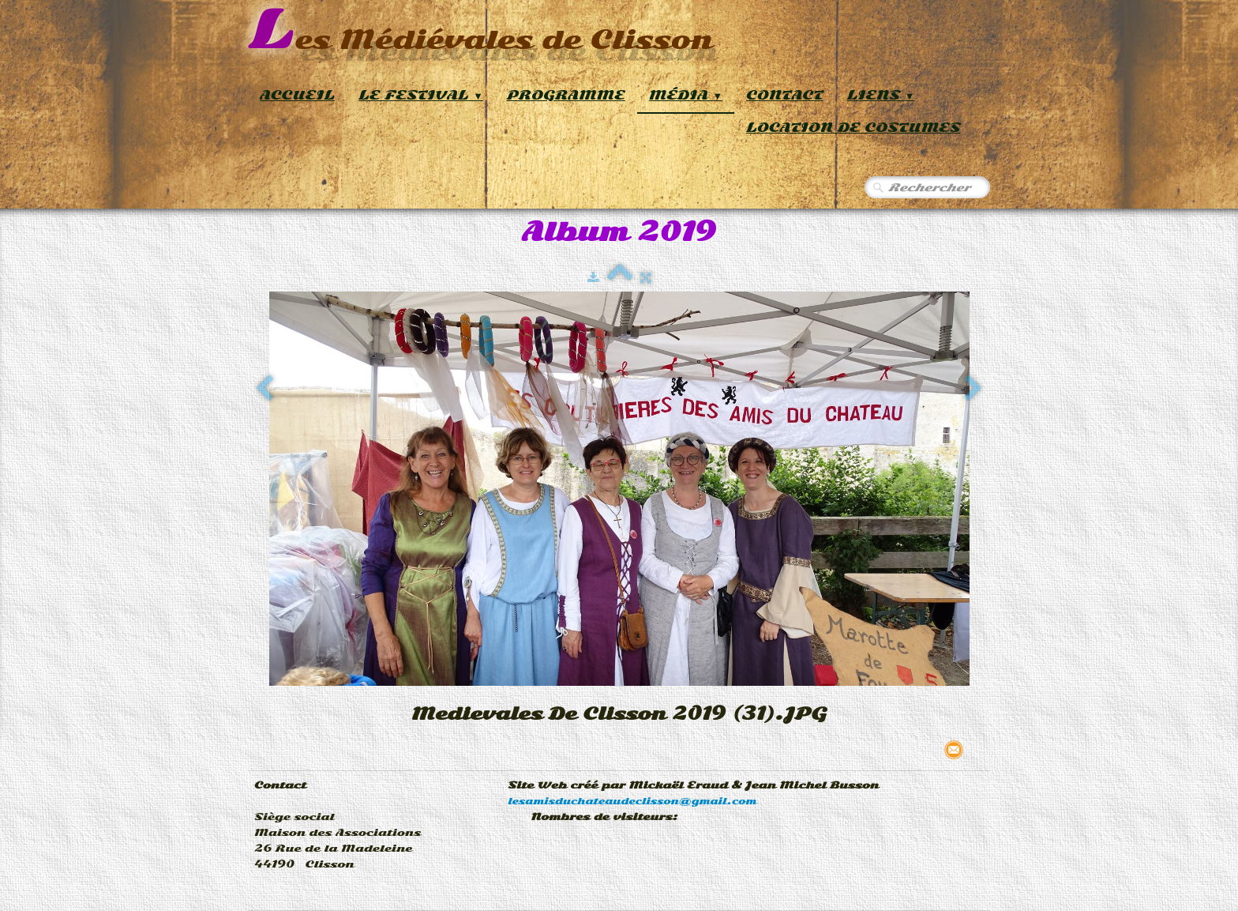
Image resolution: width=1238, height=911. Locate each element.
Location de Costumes (853, 127)
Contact (784, 95)
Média (685, 95)
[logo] (480, 31)
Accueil (297, 95)
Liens (881, 95)
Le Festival (420, 95)
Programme (566, 95)
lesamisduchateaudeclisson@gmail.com (632, 801)
